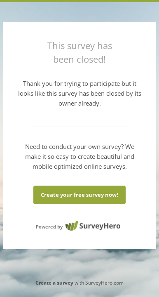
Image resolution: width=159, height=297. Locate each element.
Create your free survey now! (79, 194)
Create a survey (54, 282)
